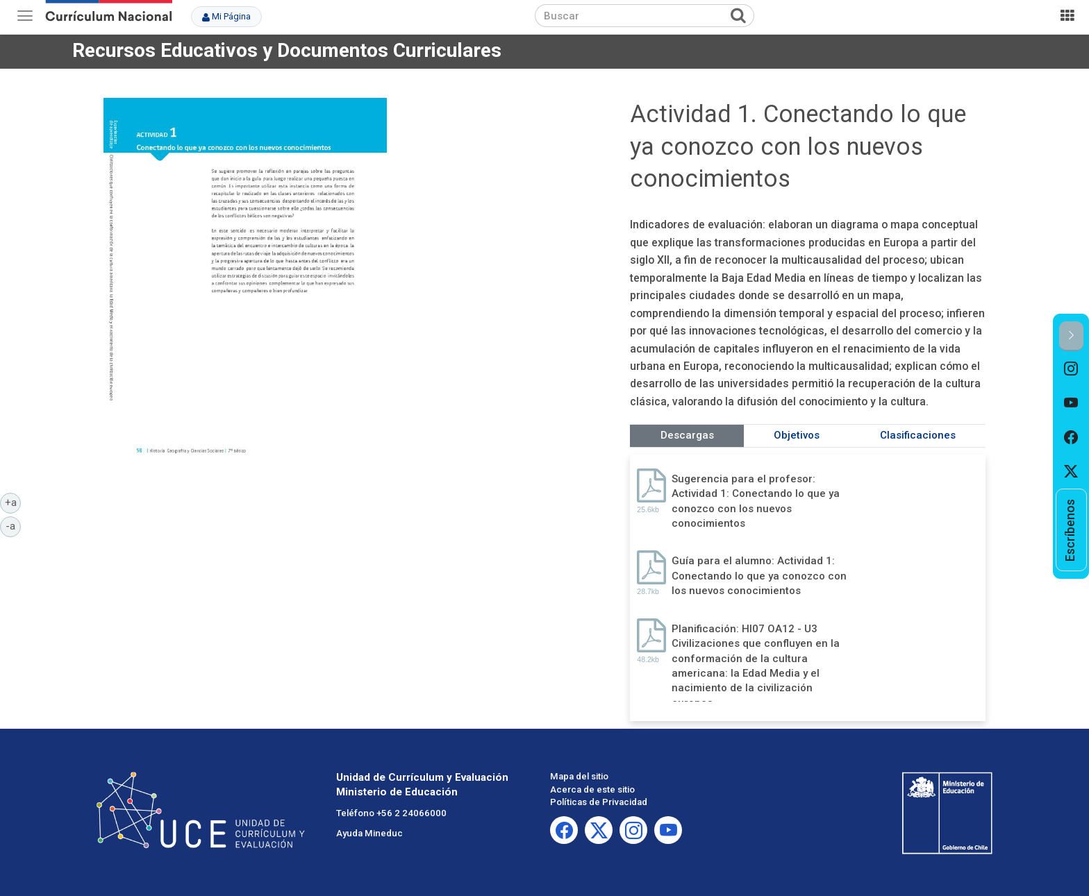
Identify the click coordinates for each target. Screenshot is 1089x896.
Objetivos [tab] (797, 435)
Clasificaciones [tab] (918, 435)
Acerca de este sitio (592, 789)
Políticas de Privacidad (598, 802)
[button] (1071, 336)
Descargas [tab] (687, 435)
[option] (1071, 368)
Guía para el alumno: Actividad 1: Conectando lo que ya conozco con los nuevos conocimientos (759, 576)
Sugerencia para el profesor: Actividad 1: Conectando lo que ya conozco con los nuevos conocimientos (756, 501)
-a (13, 525)
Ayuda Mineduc (369, 833)
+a (13, 502)
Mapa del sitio (579, 776)
